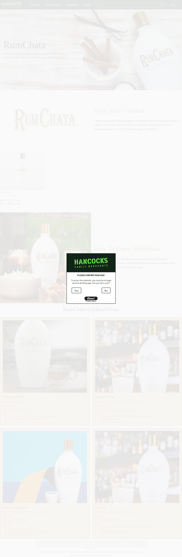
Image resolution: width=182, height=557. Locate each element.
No (106, 290)
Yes (76, 290)
